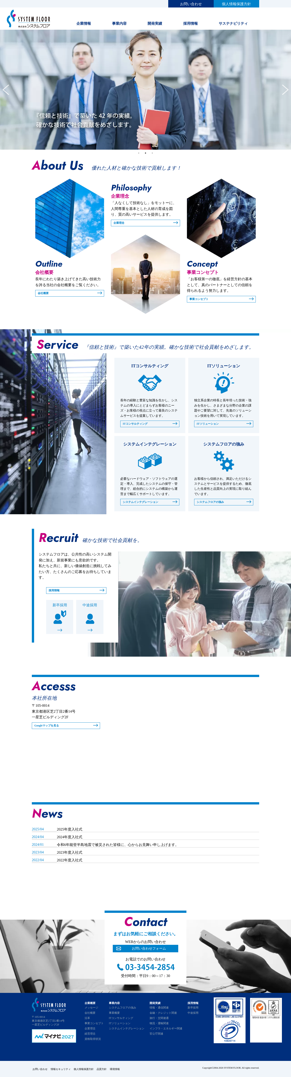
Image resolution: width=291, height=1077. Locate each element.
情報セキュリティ (64, 1069)
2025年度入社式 (69, 830)
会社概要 (44, 293)
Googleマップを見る (48, 726)
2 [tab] (145, 153)
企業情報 (83, 23)
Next (285, 90)
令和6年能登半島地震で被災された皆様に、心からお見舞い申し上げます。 (118, 845)
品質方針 (110, 1069)
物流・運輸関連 (159, 1024)
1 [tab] (138, 153)
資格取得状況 (93, 1039)
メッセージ (91, 1008)
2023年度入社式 (69, 853)
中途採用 (90, 606)
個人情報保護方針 (236, 4)
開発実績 (155, 23)
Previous (5, 90)
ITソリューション (209, 424)
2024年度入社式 (69, 838)
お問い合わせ (191, 4)
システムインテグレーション (143, 502)
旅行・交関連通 (159, 1018)
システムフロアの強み (212, 502)
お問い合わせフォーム (148, 949)
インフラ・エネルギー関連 (166, 1029)
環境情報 (126, 1069)
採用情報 (190, 23)
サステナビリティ (233, 23)
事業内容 (119, 23)
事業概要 (114, 1013)
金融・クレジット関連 (163, 1013)
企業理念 (119, 223)
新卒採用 (60, 606)
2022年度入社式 (69, 861)
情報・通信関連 (159, 1008)
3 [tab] (152, 153)
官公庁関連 (156, 1034)
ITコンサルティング (137, 424)
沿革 (87, 1018)
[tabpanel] (145, 90)
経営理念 (90, 1034)
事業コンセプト (200, 299)
